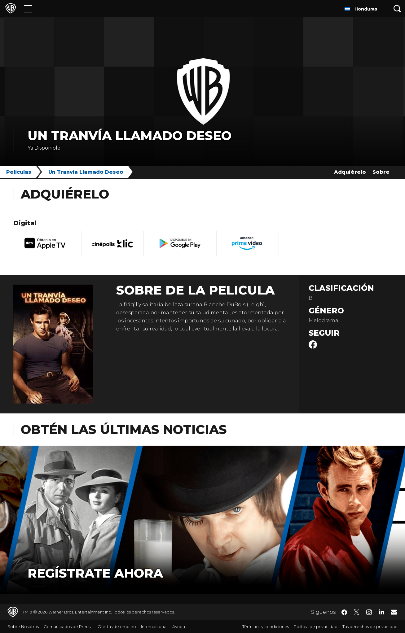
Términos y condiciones (265, 626)
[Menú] (28, 8)
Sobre (381, 172)
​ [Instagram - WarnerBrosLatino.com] (369, 612)
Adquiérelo (350, 172)
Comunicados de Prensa (68, 626)
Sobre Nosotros (23, 626)
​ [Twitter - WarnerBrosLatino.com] (356, 612)
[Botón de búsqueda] (397, 8)
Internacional (154, 626)
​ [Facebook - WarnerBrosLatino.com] (344, 612)
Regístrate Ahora (95, 573)
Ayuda (178, 626)
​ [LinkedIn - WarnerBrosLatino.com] (381, 612)
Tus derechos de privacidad (370, 626)
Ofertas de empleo (117, 626)
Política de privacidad (315, 626)
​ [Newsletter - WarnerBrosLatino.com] (394, 612)
